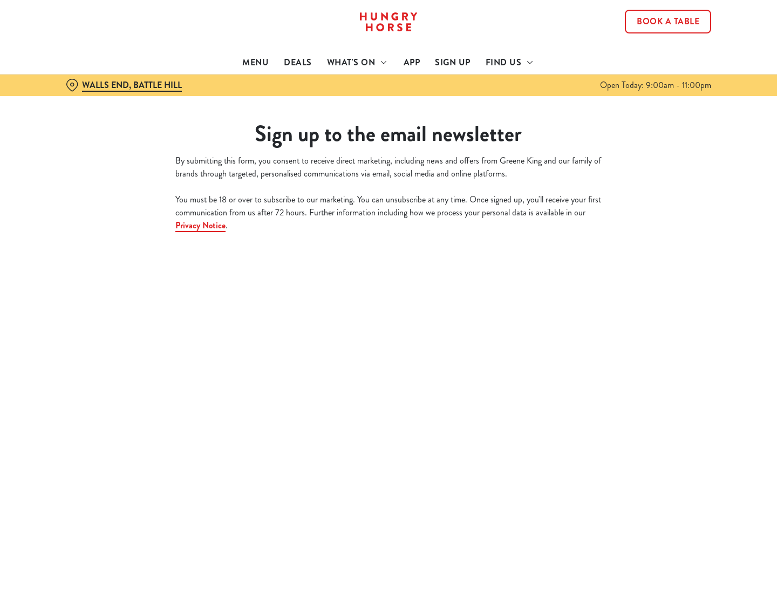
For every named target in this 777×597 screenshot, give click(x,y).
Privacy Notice (200, 225)
